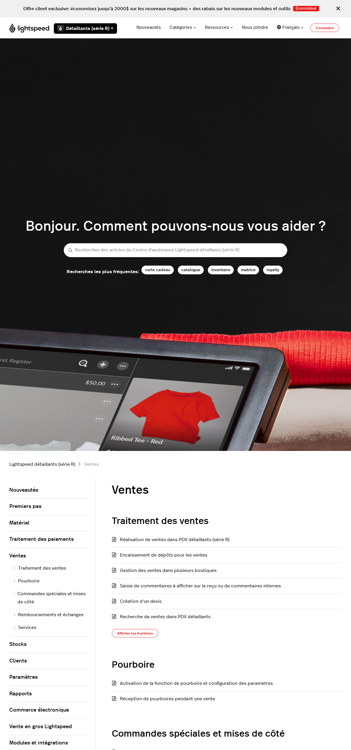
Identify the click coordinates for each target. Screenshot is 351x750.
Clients (18, 661)
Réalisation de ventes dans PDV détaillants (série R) (174, 539)
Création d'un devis (141, 601)
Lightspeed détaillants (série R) (42, 464)
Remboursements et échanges (48, 614)
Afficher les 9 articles (135, 633)
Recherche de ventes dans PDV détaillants (165, 616)
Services (24, 627)
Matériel (19, 523)
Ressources (219, 27)
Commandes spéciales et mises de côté (198, 733)
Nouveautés (148, 27)
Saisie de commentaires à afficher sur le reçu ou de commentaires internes (200, 586)
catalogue (190, 270)
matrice (248, 270)
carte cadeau (157, 270)
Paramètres (23, 677)
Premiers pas (25, 506)
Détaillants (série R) (85, 28)
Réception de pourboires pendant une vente (167, 698)
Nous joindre (255, 27)
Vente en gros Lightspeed (40, 726)
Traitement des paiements (41, 539)
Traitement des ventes (160, 521)
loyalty (273, 270)
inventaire (220, 270)
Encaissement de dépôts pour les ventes (163, 555)
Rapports (20, 693)
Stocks (17, 644)
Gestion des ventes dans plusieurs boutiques (168, 570)
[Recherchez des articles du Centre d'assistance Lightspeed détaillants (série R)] (175, 250)
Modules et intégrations (38, 743)
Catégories (183, 27)
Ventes (17, 556)
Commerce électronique (39, 710)
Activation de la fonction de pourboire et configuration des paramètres (196, 683)
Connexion (325, 28)
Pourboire (133, 664)
